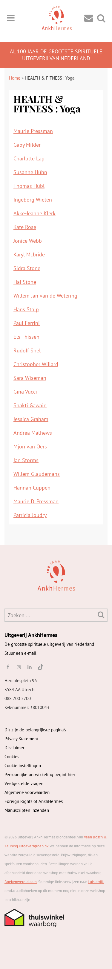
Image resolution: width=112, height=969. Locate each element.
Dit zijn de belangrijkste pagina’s (35, 730)
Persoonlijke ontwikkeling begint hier (39, 774)
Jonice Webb (27, 240)
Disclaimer (14, 747)
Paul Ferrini (26, 323)
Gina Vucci (25, 391)
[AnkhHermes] (13, 575)
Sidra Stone (26, 268)
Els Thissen (26, 336)
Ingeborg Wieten (32, 199)
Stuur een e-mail (20, 653)
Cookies (11, 756)
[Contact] (88, 18)
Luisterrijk (96, 881)
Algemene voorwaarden (27, 792)
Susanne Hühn (30, 172)
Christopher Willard (35, 364)
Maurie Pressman (33, 131)
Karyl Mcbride (29, 254)
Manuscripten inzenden (26, 810)
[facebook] (7, 667)
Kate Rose (24, 227)
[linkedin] (29, 667)
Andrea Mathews (32, 432)
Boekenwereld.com (20, 881)
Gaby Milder (27, 144)
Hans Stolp (26, 309)
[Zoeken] (101, 614)
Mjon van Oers (30, 446)
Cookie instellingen (22, 765)
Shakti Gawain (30, 405)
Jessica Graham (30, 419)
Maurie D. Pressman (36, 501)
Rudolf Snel (27, 350)
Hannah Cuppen (31, 487)
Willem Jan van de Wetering (45, 295)
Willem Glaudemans (36, 473)
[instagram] (18, 667)
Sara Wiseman (29, 377)
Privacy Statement (21, 739)
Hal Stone (24, 281)
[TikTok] (40, 667)
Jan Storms (26, 460)
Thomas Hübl (29, 185)
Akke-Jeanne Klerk (34, 213)
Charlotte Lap (29, 158)
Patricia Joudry (30, 515)
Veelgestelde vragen (23, 783)
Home (14, 78)
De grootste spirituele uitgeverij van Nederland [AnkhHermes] (49, 644)
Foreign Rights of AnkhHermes (33, 801)
